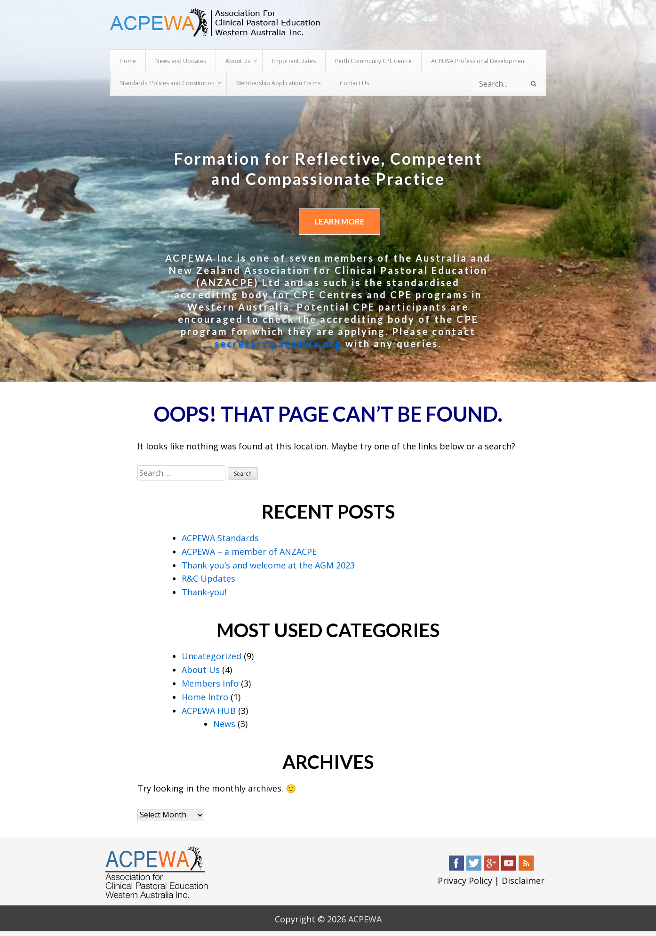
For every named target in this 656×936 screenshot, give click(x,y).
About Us (201, 670)
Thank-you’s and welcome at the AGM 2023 (268, 565)
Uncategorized (211, 656)
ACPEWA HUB (209, 710)
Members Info (210, 683)
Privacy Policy (465, 881)
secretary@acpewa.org (278, 344)
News (224, 724)
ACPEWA (365, 919)
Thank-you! (204, 592)
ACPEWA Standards (220, 538)
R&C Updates (208, 578)
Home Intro (205, 697)
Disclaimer (523, 881)
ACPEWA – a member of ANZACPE (249, 551)
